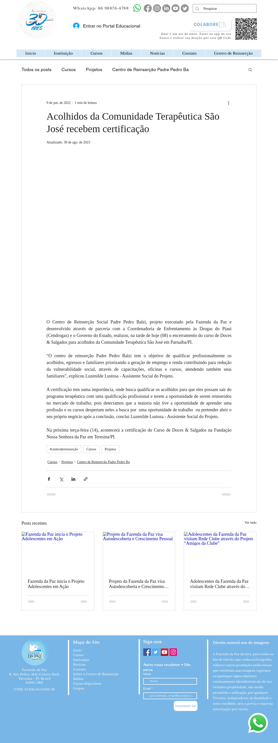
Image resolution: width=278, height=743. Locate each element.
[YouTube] (164, 652)
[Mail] (55, 36)
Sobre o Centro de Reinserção (96, 674)
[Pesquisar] (225, 8)
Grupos (78, 688)
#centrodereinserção (64, 449)
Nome (147, 674)
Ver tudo (250, 522)
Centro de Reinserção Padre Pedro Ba (150, 69)
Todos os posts (37, 69)
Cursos (69, 69)
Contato (79, 669)
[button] (63, 53)
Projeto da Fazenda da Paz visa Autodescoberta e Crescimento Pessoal (137, 584)
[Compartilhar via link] (85, 479)
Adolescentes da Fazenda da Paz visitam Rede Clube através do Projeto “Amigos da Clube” (219, 584)
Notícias (79, 664)
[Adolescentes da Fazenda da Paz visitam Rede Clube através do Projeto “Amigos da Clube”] (220, 552)
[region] (58, 36)
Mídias (78, 679)
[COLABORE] (209, 24)
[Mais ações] (229, 103)
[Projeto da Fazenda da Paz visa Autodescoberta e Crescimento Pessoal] (139, 552)
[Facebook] (147, 652)
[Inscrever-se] (186, 706)
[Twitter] (156, 652)
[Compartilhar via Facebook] (48, 479)
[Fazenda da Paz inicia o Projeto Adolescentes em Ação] (58, 552)
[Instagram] (173, 652)
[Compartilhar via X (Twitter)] (61, 479)
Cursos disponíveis (87, 683)
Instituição (81, 660)
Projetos (94, 69)
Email (147, 688)
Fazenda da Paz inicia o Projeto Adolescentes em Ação (56, 584)
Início (77, 650)
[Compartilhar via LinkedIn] (73, 479)
